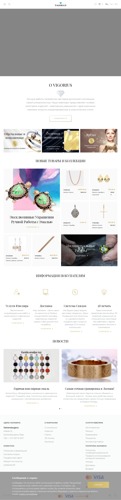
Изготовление (93, 428)
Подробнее (17, 323)
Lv (111, 4)
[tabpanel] (31, 377)
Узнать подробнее (28, 494)
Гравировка (91, 435)
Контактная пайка (94, 442)
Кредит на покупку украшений (13, 463)
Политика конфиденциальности (97, 451)
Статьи (48, 435)
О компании (51, 428)
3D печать (49, 438)
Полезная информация (15, 451)
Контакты (49, 442)
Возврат (89, 469)
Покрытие (91, 438)
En (116, 4)
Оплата (89, 462)
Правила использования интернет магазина (98, 457)
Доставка (90, 465)
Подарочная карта (13, 458)
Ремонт (89, 431)
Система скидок (12, 454)
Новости (49, 431)
